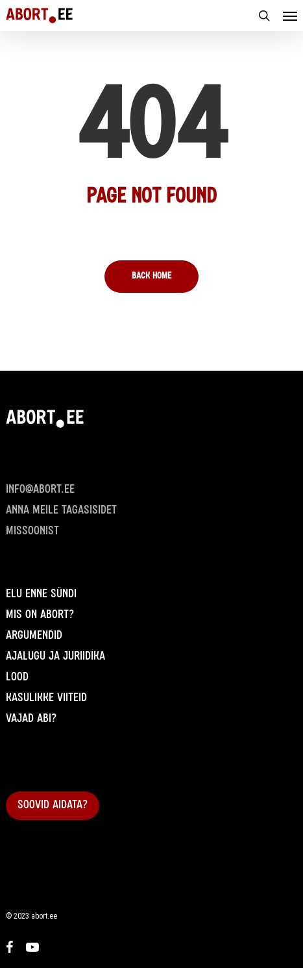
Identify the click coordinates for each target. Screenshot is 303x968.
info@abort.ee (40, 490)
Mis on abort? (40, 615)
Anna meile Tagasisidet (61, 511)
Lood (17, 678)
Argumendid (34, 636)
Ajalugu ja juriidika (55, 657)
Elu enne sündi (41, 595)
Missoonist (32, 532)
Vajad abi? (31, 719)
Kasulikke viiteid (46, 698)
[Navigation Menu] (290, 15)
